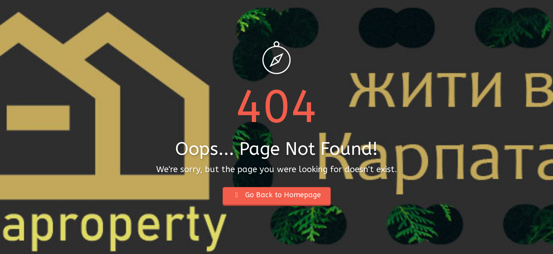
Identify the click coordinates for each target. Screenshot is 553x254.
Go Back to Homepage (276, 195)
